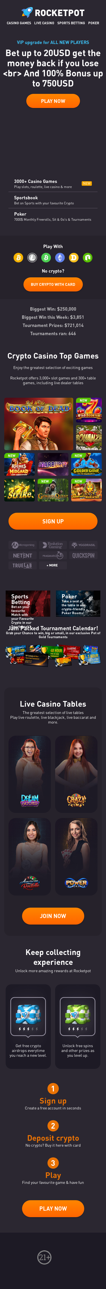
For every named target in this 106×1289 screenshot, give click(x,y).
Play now (53, 1208)
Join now (53, 915)
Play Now (53, 101)
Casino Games (19, 23)
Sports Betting (71, 23)
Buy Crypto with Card (53, 284)
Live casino (44, 23)
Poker (93, 23)
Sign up (53, 521)
